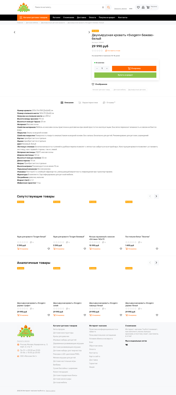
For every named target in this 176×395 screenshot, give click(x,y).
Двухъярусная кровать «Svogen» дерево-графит (31, 304)
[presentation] (14, 32)
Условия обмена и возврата (101, 339)
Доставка (81, 17)
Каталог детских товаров (33, 17)
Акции (91, 367)
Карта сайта (94, 356)
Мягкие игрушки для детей (64, 358)
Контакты (122, 17)
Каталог (56, 17)
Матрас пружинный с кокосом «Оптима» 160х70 (102, 238)
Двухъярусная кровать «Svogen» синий (67, 304)
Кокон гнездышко (60, 372)
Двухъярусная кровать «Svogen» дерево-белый (139, 304)
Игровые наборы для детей (64, 340)
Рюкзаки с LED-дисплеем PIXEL (66, 354)
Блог (91, 342)
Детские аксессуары (62, 379)
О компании (68, 17)
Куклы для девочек (61, 336)
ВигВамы (57, 365)
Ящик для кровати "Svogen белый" (31, 237)
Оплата (92, 17)
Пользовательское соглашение (102, 335)
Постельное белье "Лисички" (137, 237)
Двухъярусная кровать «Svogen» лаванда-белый (103, 304)
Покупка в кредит (107, 17)
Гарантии (93, 363)
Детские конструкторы (63, 333)
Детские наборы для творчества (67, 351)
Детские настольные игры (64, 361)
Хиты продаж (59, 329)
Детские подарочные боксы (65, 375)
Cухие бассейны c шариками (65, 368)
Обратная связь (96, 346)
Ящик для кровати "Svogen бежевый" (69, 237)
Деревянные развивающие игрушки (68, 343)
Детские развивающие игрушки (67, 347)
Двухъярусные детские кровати (138, 90)
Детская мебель (120, 90)
